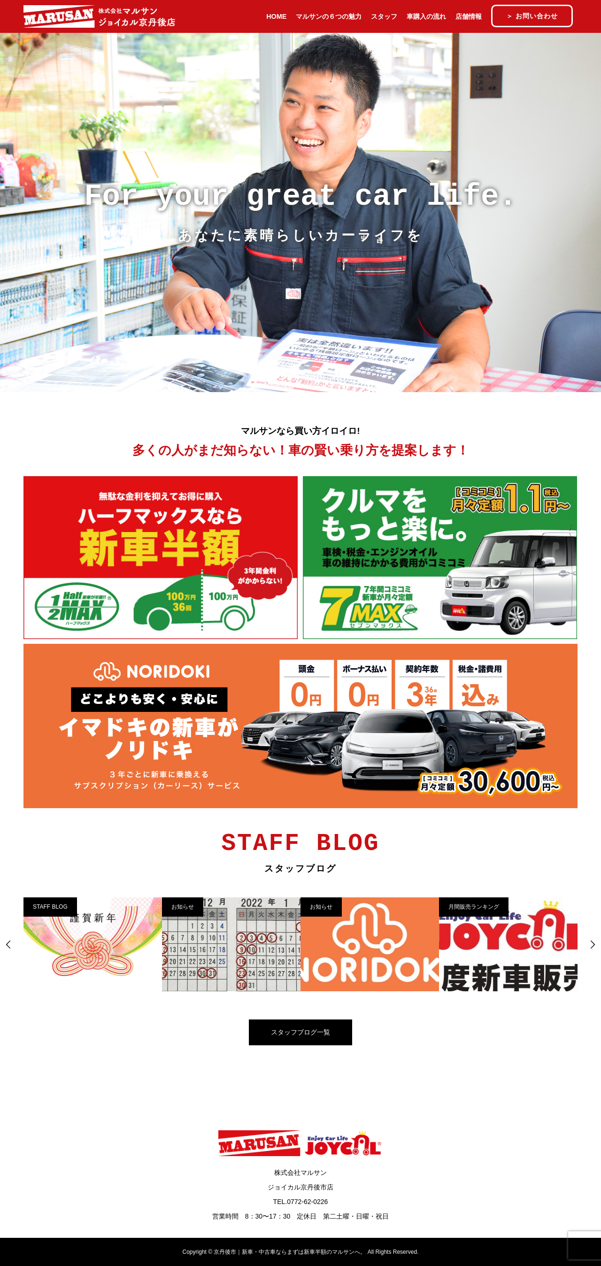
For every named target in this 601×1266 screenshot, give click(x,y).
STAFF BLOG (50, 906)
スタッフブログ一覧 (300, 1032)
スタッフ (384, 16)
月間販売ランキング (473, 906)
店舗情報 (468, 16)
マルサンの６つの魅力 (329, 16)
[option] (92, 944)
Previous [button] (8, 944)
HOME (276, 16)
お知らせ (182, 906)
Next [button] (592, 944)
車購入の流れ (426, 16)
